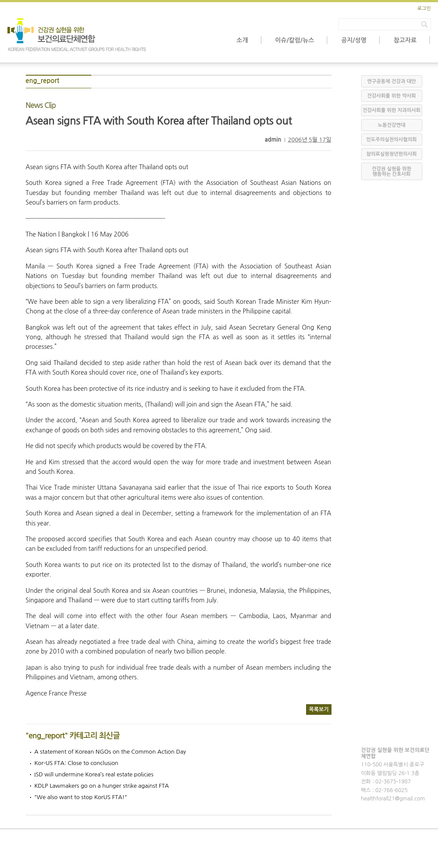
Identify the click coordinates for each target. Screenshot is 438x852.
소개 (242, 40)
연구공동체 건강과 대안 (391, 81)
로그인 (424, 8)
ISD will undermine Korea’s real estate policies (94, 774)
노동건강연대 (391, 125)
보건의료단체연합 (77, 35)
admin (273, 140)
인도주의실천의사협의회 (391, 139)
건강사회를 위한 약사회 (391, 96)
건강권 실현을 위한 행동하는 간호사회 (391, 172)
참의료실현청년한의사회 (391, 154)
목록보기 (318, 709)
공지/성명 (353, 40)
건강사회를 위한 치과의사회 (391, 110)
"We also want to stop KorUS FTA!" (80, 797)
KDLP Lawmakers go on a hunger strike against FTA (101, 786)
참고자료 (405, 40)
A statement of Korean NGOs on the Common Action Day (110, 752)
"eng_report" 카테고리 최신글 (73, 736)
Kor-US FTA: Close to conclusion (76, 763)
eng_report (42, 80)
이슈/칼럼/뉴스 (294, 40)
